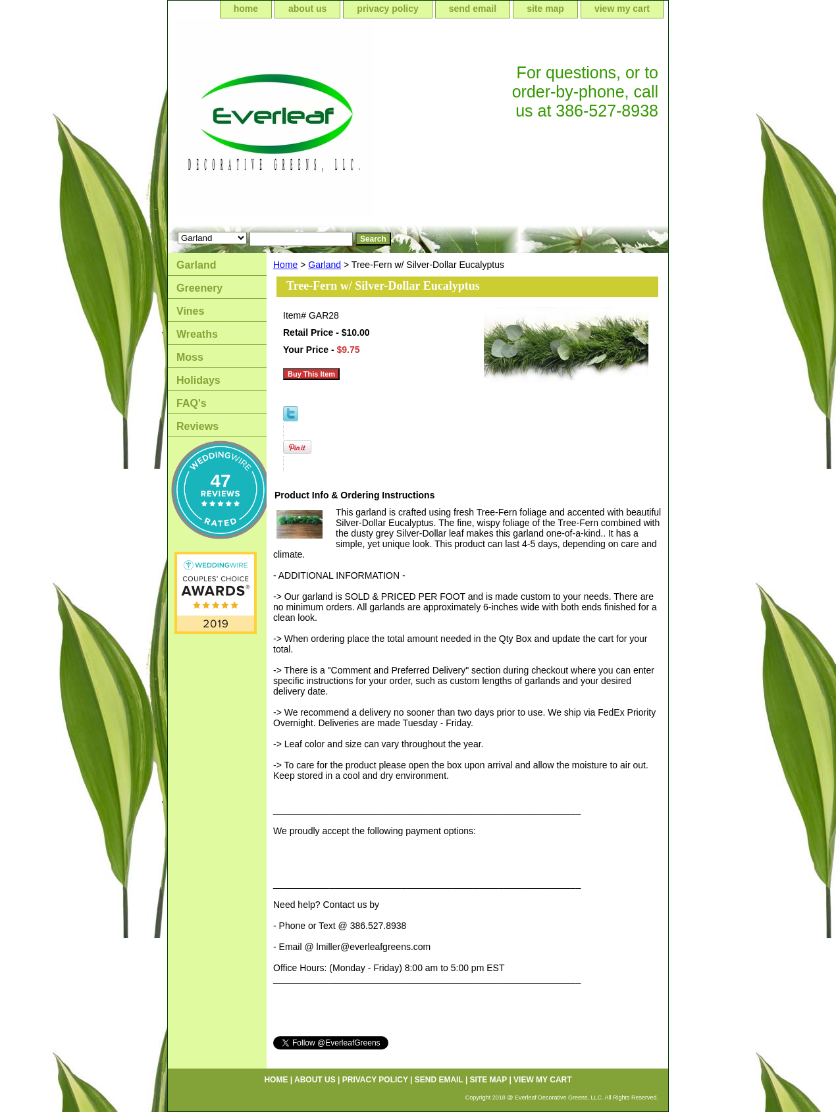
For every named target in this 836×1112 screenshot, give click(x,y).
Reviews (197, 426)
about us (307, 8)
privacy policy (387, 8)
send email (472, 8)
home (246, 8)
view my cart (622, 8)
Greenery (199, 288)
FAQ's (191, 403)
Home (285, 264)
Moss (189, 357)
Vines (190, 311)
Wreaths (197, 334)
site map (545, 8)
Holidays (198, 380)
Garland (324, 264)
